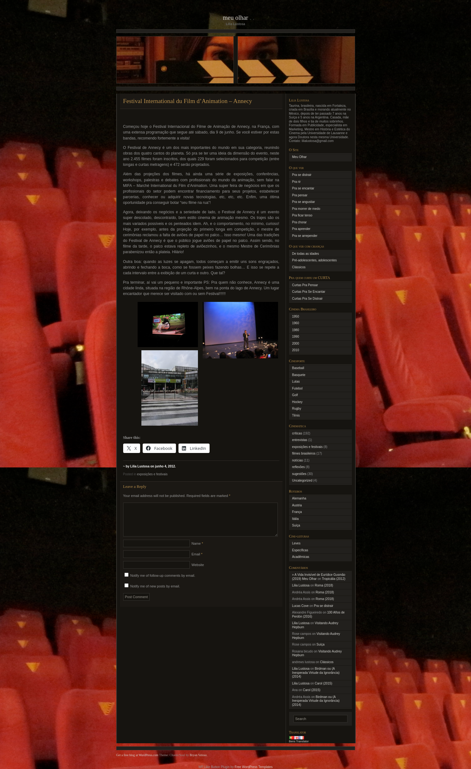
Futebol (297, 388)
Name (197, 551)
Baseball (298, 368)
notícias (297, 460)
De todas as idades (305, 253)
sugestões (299, 474)
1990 (295, 336)
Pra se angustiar (303, 202)
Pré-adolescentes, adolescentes (314, 260)
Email (197, 562)
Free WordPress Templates (254, 767)
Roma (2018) (324, 585)
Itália (295, 519)
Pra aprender (301, 229)
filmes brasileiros (303, 453)
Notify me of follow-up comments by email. (162, 583)
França (297, 512)
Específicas (300, 550)
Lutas (296, 381)
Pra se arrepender (305, 235)
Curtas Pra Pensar (305, 285)
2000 (295, 343)
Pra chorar (299, 222)
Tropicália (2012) (333, 579)
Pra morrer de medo (306, 208)
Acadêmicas (300, 557)
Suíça (296, 525)
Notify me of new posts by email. (155, 594)
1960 (295, 323)
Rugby (296, 408)
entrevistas (299, 440)
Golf (295, 395)
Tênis (296, 415)
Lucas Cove (300, 606)
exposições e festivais (152, 474)
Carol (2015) (323, 683)
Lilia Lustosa (301, 585)
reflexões (298, 467)
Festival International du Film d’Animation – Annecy (187, 101)
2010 (295, 350)
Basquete (298, 375)
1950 (295, 316)
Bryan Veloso (198, 755)
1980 (295, 330)
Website (198, 572)
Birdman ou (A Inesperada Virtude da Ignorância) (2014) (316, 672)
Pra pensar (300, 195)
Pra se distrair (302, 175)
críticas (297, 433)
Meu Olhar (235, 17)
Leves (296, 543)
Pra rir (296, 181)
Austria (297, 505)
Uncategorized (302, 480)
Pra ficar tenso (302, 215)
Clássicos (299, 267)
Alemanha (299, 498)
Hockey (297, 402)
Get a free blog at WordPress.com (137, 755)
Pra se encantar (303, 188)
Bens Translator (299, 741)
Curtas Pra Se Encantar (309, 291)
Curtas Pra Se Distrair (307, 298)
